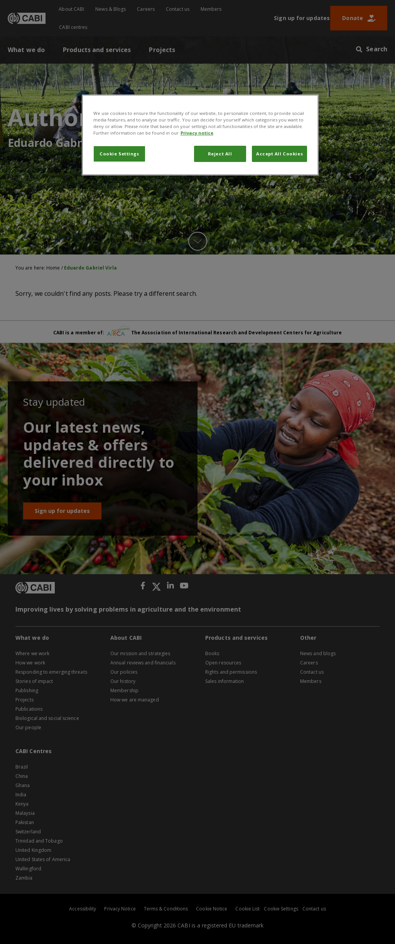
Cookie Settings (119, 154)
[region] (200, 134)
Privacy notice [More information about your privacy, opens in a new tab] (197, 133)
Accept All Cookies (279, 154)
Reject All (220, 154)
